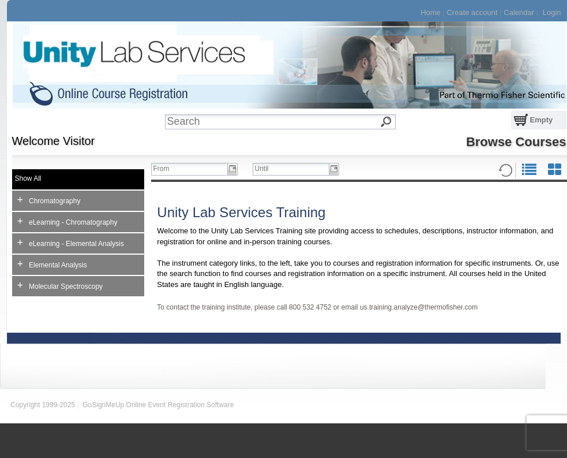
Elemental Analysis (52, 264)
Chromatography (49, 200)
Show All (28, 178)
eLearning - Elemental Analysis (70, 242)
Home (430, 12)
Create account (471, 12)
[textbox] (289, 122)
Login (552, 12)
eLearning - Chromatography (67, 221)
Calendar (519, 12)
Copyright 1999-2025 (42, 405)
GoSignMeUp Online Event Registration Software (158, 405)
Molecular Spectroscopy (60, 285)
